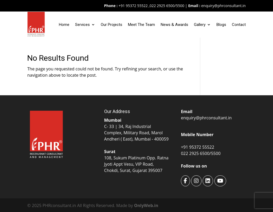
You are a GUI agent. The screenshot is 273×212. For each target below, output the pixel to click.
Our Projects (111, 24)
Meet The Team (141, 24)
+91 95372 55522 (133, 5)
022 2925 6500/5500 (166, 5)
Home (64, 24)
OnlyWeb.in (146, 205)
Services (82, 24)
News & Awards (174, 24)
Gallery (199, 24)
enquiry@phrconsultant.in (223, 5)
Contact (239, 24)
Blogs (221, 24)
